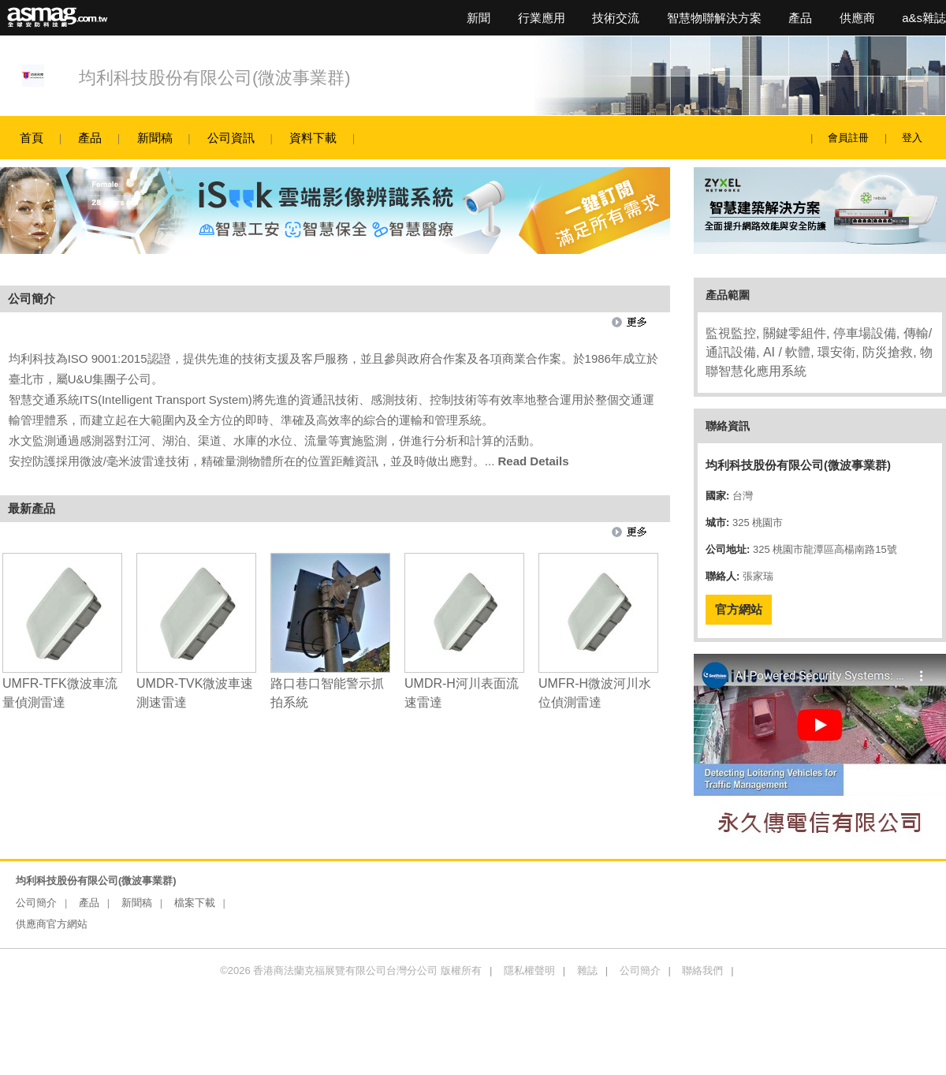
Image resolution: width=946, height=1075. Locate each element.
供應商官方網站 (52, 924)
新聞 (478, 17)
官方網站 (738, 609)
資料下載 (313, 137)
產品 (800, 17)
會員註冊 (848, 138)
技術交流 (615, 17)
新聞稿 (155, 137)
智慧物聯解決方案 (714, 17)
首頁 (31, 137)
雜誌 (587, 970)
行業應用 (541, 17)
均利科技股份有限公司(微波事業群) (215, 78)
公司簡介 (36, 903)
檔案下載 (194, 903)
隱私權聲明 (529, 970)
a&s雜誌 (924, 17)
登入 (912, 138)
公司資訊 (231, 137)
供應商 (857, 17)
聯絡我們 (702, 970)
